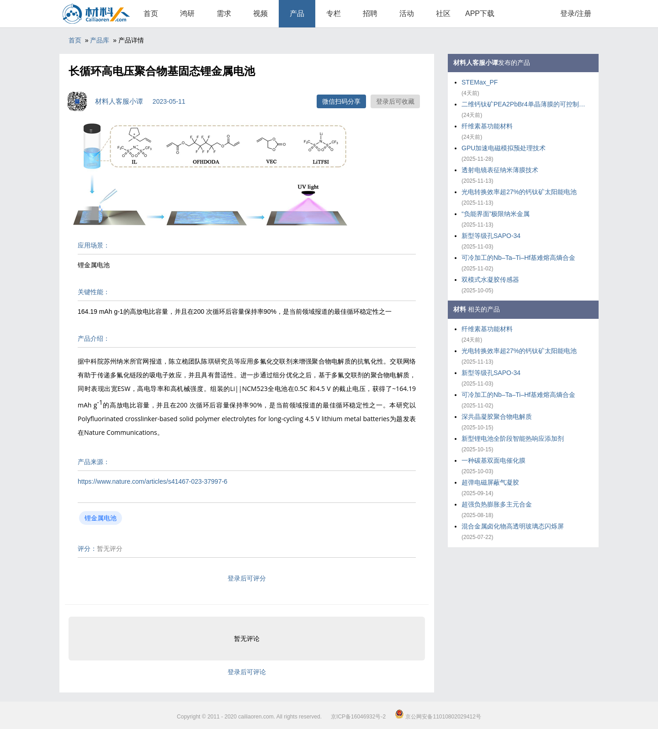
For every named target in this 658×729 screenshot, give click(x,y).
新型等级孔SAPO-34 (491, 235)
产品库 (99, 40)
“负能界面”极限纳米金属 (496, 213)
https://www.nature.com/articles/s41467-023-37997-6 (153, 481)
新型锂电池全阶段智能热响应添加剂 (513, 438)
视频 (260, 13)
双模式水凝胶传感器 (490, 279)
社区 (443, 13)
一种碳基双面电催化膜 (493, 460)
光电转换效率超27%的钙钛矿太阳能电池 (519, 191)
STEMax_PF (480, 82)
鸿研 (187, 13)
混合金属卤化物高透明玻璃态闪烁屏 (513, 526)
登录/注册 (575, 13)
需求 (224, 13)
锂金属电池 (101, 518)
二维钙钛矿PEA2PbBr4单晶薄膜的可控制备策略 (525, 104)
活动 (406, 13)
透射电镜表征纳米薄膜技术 (500, 170)
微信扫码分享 (341, 101)
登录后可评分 (247, 578)
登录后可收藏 (395, 101)
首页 (150, 13)
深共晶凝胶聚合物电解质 (497, 416)
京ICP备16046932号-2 (358, 716)
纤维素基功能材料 (487, 126)
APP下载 (479, 13)
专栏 (333, 13)
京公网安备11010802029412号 (438, 716)
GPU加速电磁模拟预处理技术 (504, 148)
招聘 (370, 13)
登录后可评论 (247, 672)
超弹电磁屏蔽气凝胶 (490, 482)
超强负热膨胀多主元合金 (497, 504)
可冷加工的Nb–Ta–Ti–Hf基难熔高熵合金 (518, 257)
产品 (297, 13)
